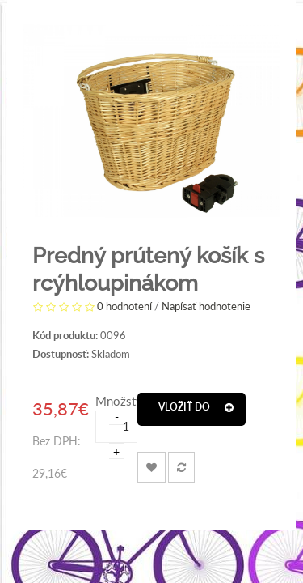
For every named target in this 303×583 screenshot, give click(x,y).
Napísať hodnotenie (206, 306)
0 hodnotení (124, 306)
